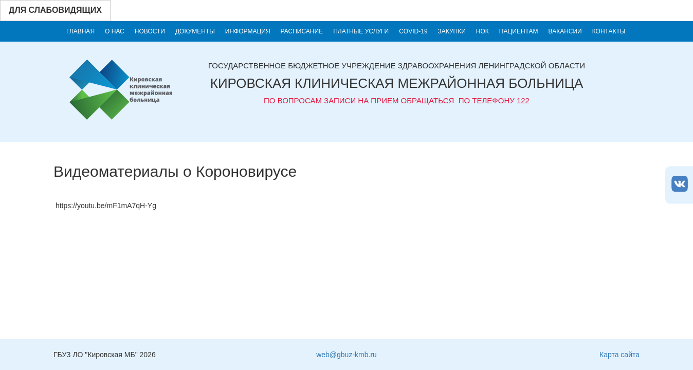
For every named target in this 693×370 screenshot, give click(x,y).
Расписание (302, 31)
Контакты (609, 31)
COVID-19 (413, 31)
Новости (150, 31)
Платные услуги (361, 31)
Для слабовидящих (55, 10)
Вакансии (565, 31)
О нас (114, 31)
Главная (80, 31)
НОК (482, 31)
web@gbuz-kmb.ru (346, 354)
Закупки (452, 31)
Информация (247, 31)
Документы (195, 31)
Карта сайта (619, 354)
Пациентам (518, 31)
